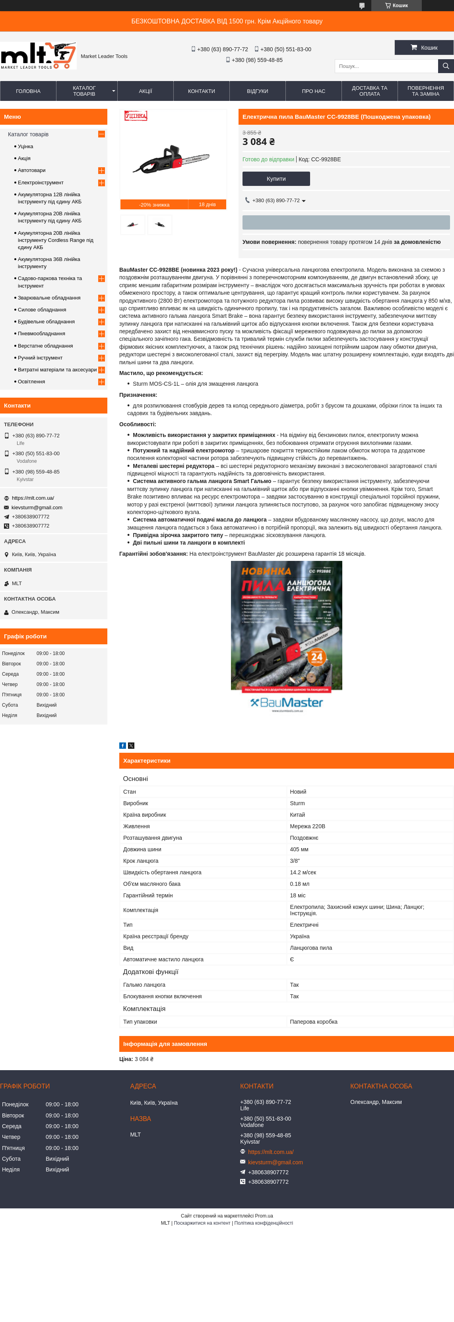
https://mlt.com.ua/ (33, 498)
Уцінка (25, 146)
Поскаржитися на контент (202, 1223)
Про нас (314, 91)
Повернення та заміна (425, 91)
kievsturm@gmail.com (37, 507)
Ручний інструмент (40, 358)
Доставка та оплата (370, 91)
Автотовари (32, 170)
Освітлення (31, 382)
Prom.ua (264, 1216)
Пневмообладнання (41, 333)
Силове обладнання (42, 310)
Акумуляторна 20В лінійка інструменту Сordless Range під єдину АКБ (55, 240)
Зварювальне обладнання (49, 298)
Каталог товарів (84, 91)
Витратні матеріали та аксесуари (57, 370)
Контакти (201, 91)
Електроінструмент (41, 183)
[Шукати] (446, 66)
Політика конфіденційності (264, 1223)
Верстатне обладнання (45, 346)
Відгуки (257, 91)
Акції (145, 91)
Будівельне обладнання (46, 322)
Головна (28, 91)
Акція (24, 158)
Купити (276, 178)
